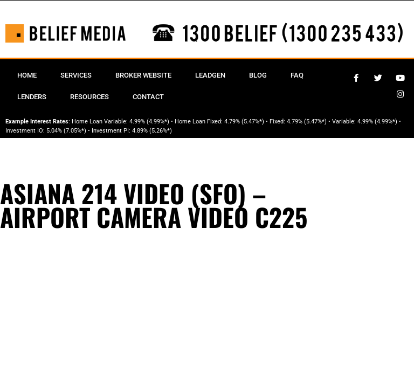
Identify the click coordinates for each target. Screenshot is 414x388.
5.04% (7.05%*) (66, 130)
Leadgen (210, 75)
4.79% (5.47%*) (244, 121)
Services (76, 75)
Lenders (31, 97)
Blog (258, 75)
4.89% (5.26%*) (152, 130)
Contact (148, 97)
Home (27, 75)
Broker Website (143, 75)
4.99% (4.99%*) (149, 121)
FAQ (297, 75)
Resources (89, 97)
